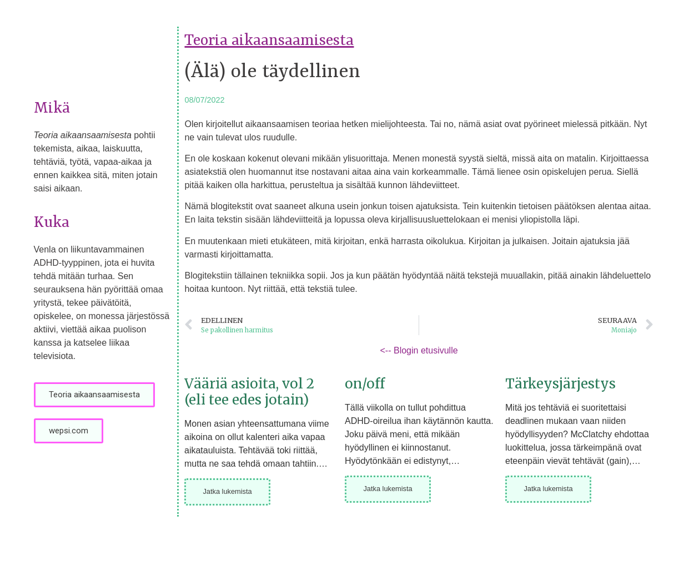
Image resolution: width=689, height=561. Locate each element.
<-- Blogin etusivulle (419, 350)
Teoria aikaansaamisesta (269, 41)
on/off (365, 383)
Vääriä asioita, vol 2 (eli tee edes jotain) (249, 391)
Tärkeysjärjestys (560, 383)
